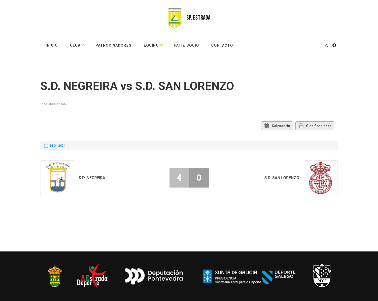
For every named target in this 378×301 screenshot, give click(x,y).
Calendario (277, 126)
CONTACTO (222, 45)
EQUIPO (151, 45)
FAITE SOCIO (186, 45)
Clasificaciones (315, 126)
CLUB (75, 45)
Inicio (52, 45)
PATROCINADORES (114, 45)
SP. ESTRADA (198, 18)
